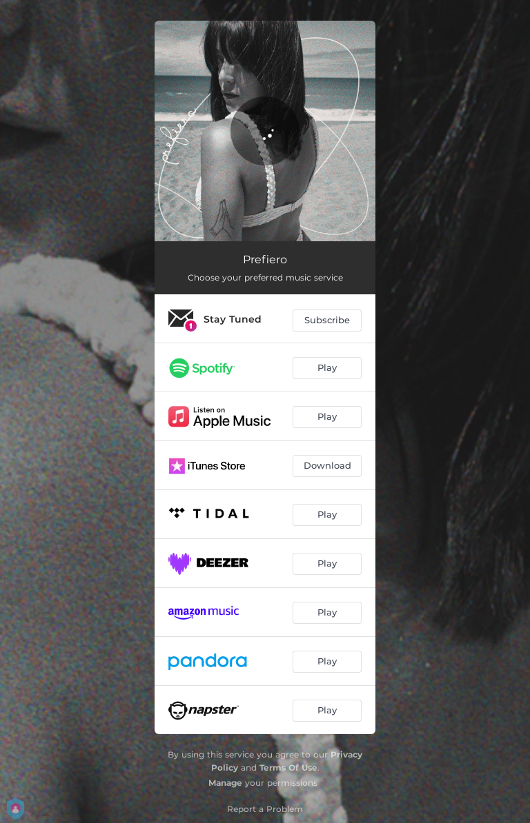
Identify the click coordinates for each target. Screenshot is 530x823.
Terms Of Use (288, 767)
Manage (225, 783)
